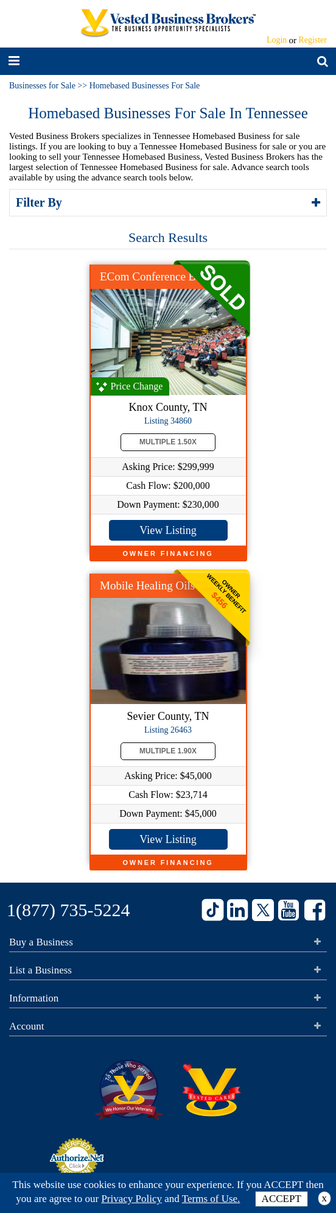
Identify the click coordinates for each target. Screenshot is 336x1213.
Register (312, 39)
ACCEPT (281, 1198)
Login (277, 39)
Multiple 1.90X (168, 751)
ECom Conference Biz (152, 276)
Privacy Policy (131, 1198)
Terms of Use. (211, 1198)
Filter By (41, 202)
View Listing (167, 530)
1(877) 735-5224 (68, 910)
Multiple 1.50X (168, 442)
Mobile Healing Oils (147, 585)
